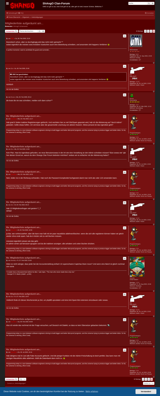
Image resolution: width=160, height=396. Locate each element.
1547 (137, 105)
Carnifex (132, 131)
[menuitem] (20, 13)
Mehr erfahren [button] (92, 391)
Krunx (132, 98)
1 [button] (148, 31)
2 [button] (150, 31)
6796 (137, 137)
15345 (138, 81)
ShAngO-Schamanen (20, 26)
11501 (138, 282)
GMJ (131, 48)
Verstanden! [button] (146, 392)
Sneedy (132, 278)
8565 (137, 54)
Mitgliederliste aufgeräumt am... (24, 23)
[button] (145, 31)
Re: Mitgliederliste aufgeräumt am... (23, 116)
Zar (131, 74)
